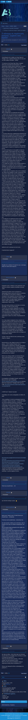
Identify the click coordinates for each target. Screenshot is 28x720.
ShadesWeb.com (17, 718)
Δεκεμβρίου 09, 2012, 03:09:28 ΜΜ (8, 651)
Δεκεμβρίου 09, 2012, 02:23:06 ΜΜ (8, 512)
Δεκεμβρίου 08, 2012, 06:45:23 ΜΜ (8, 497)
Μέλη (5, 681)
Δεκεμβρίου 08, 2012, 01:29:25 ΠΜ (8, 261)
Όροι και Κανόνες (16, 713)
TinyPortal (7, 713)
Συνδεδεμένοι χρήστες (9, 693)
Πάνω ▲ (21, 713)
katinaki (8, 49)
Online (3, 701)
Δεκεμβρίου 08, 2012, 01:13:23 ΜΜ (8, 282)
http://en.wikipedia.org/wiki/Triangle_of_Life (11, 381)
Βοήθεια (10, 713)
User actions (24, 45)
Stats (3, 677)
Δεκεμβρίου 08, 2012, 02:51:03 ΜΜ (8, 482)
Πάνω (2, 673)
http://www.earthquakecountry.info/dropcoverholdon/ (13, 460)
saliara (8, 256)
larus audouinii (10, 277)
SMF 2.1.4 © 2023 (10, 716)
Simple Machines (17, 716)
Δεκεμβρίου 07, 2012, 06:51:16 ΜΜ (8, 54)
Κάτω (2, 44)
